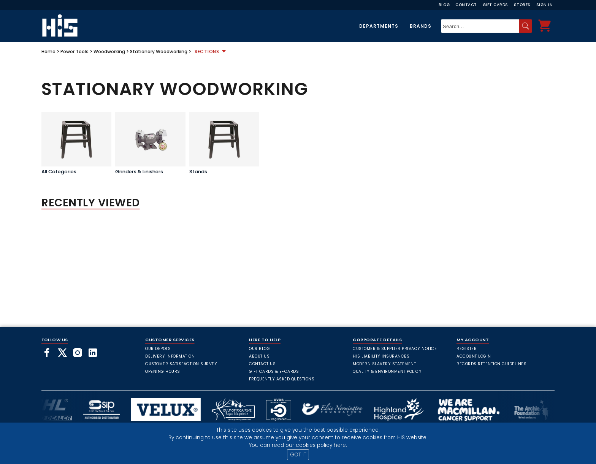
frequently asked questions (281, 379)
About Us (259, 356)
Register (467, 349)
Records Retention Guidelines (491, 364)
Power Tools (74, 51)
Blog (444, 5)
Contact (466, 5)
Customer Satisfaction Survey (181, 364)
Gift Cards (495, 5)
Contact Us (262, 364)
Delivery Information (170, 356)
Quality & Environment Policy (387, 371)
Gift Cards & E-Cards (274, 371)
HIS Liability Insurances (381, 356)
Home (48, 51)
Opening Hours (162, 371)
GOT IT (298, 454)
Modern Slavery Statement (384, 364)
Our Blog (259, 349)
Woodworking (109, 51)
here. (340, 445)
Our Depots (158, 349)
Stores (522, 5)
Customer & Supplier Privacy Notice (395, 349)
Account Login (474, 356)
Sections (207, 51)
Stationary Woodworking (158, 51)
